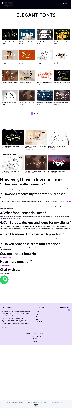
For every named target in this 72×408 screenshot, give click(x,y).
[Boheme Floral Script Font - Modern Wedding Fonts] (59, 137)
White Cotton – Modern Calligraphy (10, 171)
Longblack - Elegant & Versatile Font (9, 41)
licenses (6, 218)
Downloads (68, 201)
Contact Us (39, 321)
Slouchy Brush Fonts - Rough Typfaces (45, 102)
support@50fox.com (5, 265)
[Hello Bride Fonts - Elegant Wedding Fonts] (36, 162)
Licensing (38, 319)
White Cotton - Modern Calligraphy (44, 62)
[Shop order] (63, 25)
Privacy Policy (36, 338)
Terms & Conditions (36, 336)
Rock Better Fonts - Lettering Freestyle (62, 82)
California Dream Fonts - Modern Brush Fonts (61, 103)
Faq (37, 314)
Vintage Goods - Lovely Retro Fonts (26, 62)
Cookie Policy (36, 341)
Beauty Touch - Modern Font (25, 82)
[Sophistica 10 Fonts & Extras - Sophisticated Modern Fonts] (36, 137)
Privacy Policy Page (60, 402)
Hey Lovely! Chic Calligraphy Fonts (9, 102)
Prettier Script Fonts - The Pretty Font (9, 82)
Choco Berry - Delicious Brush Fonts (44, 82)
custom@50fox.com (5, 257)
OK (36, 405)
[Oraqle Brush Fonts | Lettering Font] (59, 162)
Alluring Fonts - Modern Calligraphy (61, 62)
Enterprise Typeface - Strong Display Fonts (26, 42)
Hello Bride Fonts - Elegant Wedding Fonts (26, 103)
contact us (17, 218)
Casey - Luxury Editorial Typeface (8, 62)
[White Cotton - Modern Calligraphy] (13, 162)
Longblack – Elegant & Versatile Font (10, 146)
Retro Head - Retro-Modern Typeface (62, 41)
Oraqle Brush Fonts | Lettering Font (56, 171)
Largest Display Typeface (42, 41)
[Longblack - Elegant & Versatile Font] (13, 137)
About (37, 311)
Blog (37, 316)
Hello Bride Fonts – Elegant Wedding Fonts (35, 171)
